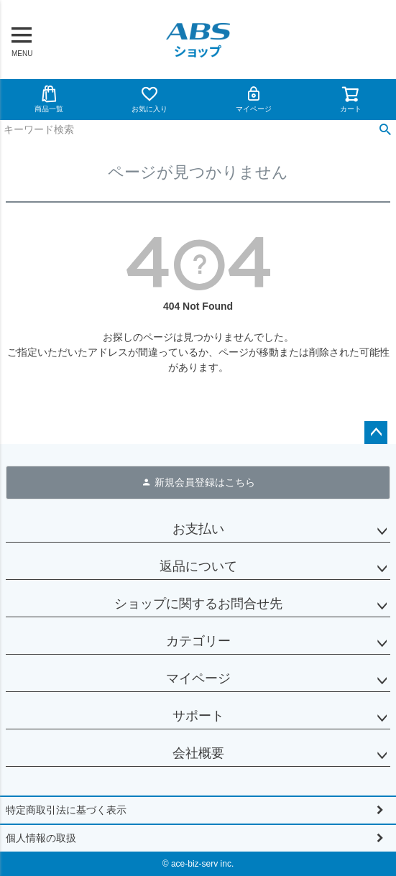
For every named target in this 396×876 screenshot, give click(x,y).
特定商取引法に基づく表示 (66, 810)
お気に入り (149, 99)
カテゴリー (198, 641)
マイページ (254, 99)
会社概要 (198, 753)
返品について (198, 566)
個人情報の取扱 (41, 838)
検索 (385, 130)
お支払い (198, 529)
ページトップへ (375, 432)
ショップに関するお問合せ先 (198, 603)
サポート (198, 716)
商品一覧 (48, 99)
